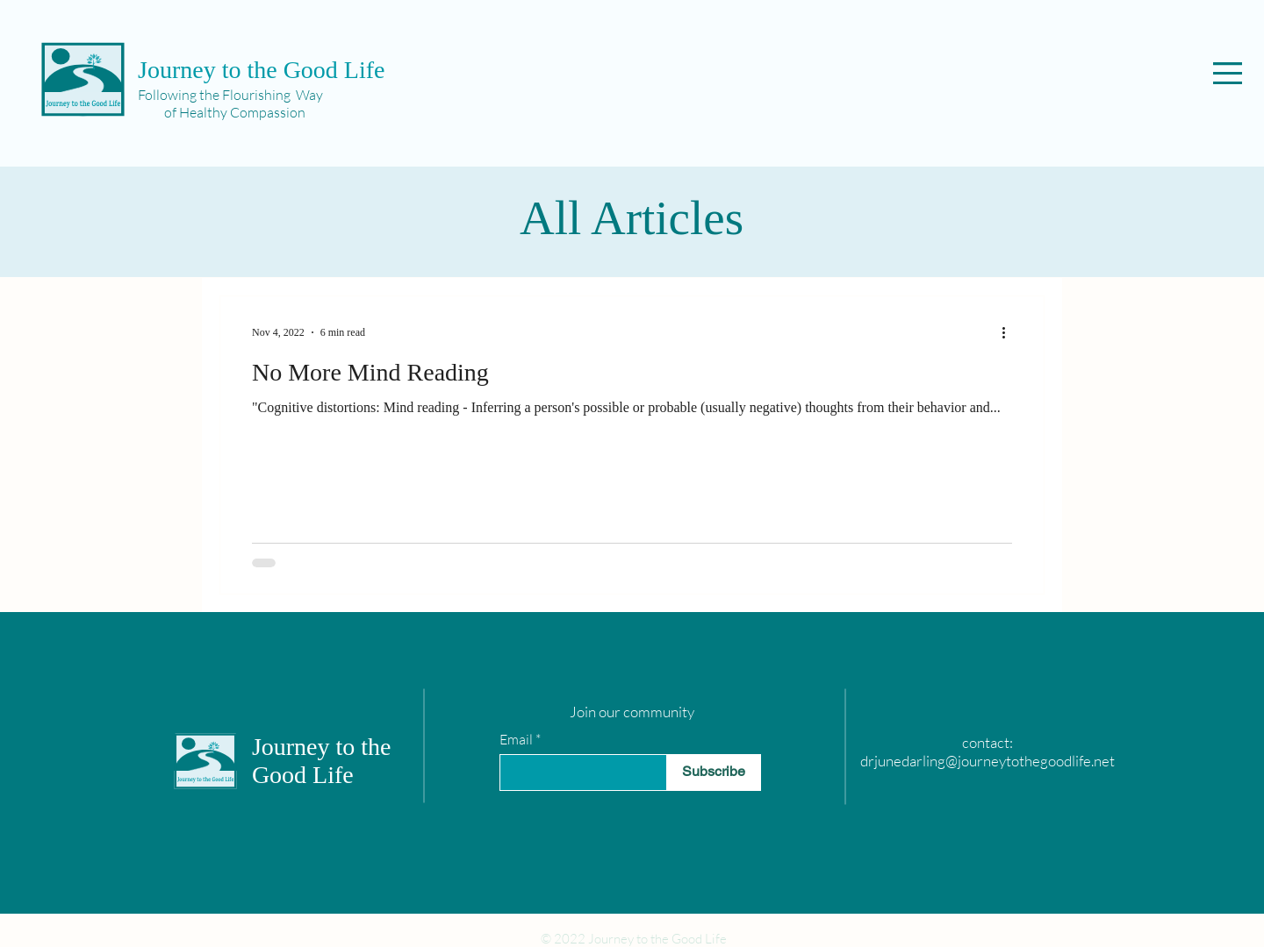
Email (516, 739)
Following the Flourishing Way (230, 94)
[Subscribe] (713, 772)
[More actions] (1009, 332)
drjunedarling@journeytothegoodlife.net (987, 760)
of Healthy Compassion (221, 112)
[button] (1227, 73)
